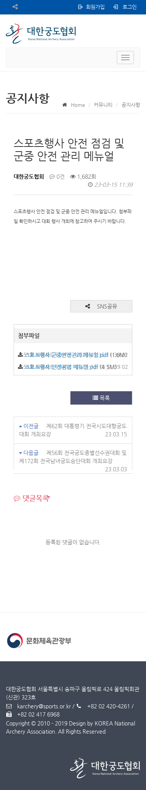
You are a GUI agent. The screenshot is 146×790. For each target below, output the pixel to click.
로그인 (124, 7)
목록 (101, 398)
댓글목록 (31, 498)
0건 (57, 176)
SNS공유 (99, 306)
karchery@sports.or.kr (38, 706)
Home (78, 105)
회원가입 (91, 7)
